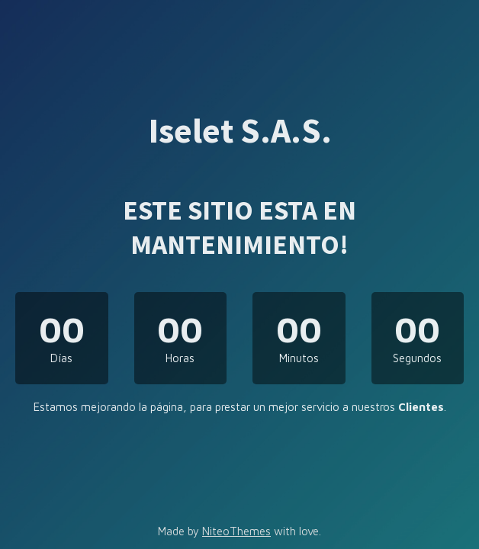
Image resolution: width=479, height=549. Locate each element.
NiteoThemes (236, 531)
